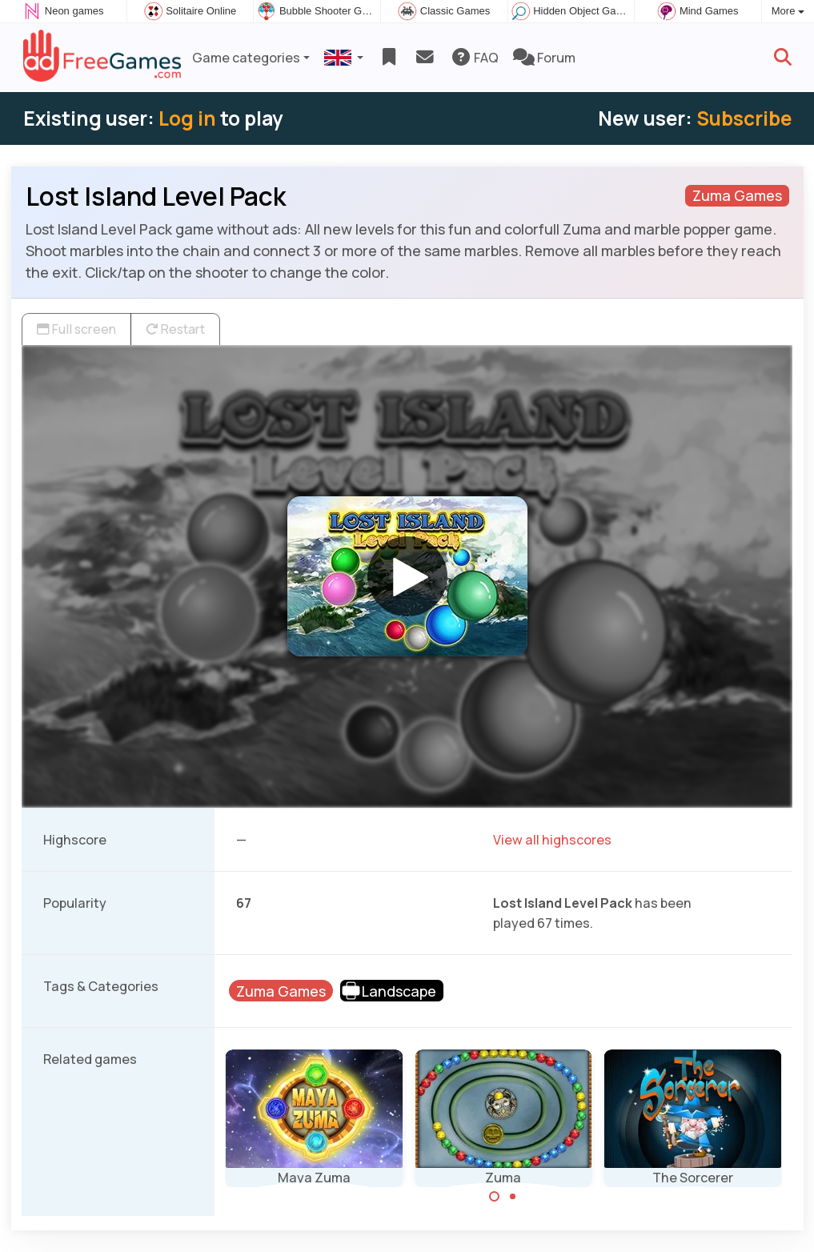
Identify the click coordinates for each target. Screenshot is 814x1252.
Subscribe (744, 118)
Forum (544, 57)
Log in (187, 118)
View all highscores (552, 840)
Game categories (246, 57)
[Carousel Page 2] (512, 1196)
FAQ (474, 57)
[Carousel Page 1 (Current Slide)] (494, 1196)
